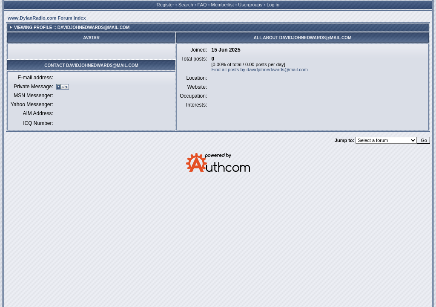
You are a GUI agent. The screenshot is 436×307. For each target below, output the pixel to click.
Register (165, 4)
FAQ (202, 4)
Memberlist (222, 4)
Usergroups (250, 4)
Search (185, 4)
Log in (273, 4)
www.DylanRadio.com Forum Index (47, 17)
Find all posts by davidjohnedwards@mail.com (260, 69)
